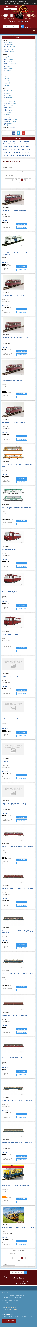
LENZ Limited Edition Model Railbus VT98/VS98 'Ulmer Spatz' (17, 508)
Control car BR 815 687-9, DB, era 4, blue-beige (17, 1100)
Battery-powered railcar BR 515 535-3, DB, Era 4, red (17, 889)
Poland (8, 118)
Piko (8, 67)
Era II (8, 90)
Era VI (8, 97)
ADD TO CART (22, 224)
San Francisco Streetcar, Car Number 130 (15, 1185)
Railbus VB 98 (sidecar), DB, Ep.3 (12, 380)
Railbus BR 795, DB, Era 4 (10, 634)
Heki (23, 149)
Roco (8, 61)
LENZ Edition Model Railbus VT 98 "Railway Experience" (15, 254)
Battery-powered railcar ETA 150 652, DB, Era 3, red (17, 847)
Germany (9, 102)
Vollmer (5, 146)
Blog (30, 1)
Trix (7, 58)
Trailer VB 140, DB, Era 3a (10, 677)
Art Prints (5, 155)
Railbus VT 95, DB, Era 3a (10, 549)
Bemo (4, 144)
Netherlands (10, 110)
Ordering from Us (17, 3)
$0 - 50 (8, 42)
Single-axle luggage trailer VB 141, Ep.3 (14, 804)
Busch (28, 149)
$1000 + (9, 51)
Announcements (22, 1)
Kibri (10, 146)
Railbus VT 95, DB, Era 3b (10, 592)
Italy (7, 112)
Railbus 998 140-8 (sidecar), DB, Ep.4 (13, 422)
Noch (10, 149)
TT (7, 85)
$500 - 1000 (10, 50)
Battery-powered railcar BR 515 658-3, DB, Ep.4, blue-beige (17, 974)
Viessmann (17, 152)
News (6, 1)
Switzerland (10, 103)
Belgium (8, 109)
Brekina (5, 152)
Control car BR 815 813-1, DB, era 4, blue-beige (17, 1143)
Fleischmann (10, 63)
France (8, 107)
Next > (18, 182)
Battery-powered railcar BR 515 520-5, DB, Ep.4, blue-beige (17, 931)
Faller (28, 144)
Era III (8, 92)
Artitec (8, 68)
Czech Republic (10, 119)
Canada (8, 123)
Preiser (5, 149)
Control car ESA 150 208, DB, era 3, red (14, 1015)
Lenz (8, 70)
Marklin (8, 56)
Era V (8, 95)
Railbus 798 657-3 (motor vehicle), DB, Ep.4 (16, 210)
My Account (7, 3)
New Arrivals (13, 1)
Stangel (22, 146)
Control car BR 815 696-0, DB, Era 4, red (14, 1058)
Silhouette (17, 149)
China (7, 125)
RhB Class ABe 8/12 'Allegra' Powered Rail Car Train (18, 1227)
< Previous (8, 180)
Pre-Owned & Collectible (23, 155)
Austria (8, 105)
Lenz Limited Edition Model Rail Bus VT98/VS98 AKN (17, 465)
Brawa (8, 59)
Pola (33, 144)
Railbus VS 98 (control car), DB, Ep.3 (13, 295)
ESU (10, 152)
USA (7, 114)
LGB (7, 65)
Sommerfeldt (25, 152)
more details (22, 227)
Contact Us (26, 3)
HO (7, 75)
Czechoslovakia (10, 121)
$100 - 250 (9, 46)
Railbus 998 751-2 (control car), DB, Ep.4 (15, 338)
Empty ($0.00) (16, 21)
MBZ (27, 146)
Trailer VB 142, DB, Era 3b (10, 719)
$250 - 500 (10, 48)
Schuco (12, 155)
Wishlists (34, 3)
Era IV (8, 93)
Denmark (9, 116)
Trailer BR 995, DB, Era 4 (9, 761)
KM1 (18, 144)
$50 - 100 (9, 44)
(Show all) (12, 127)
